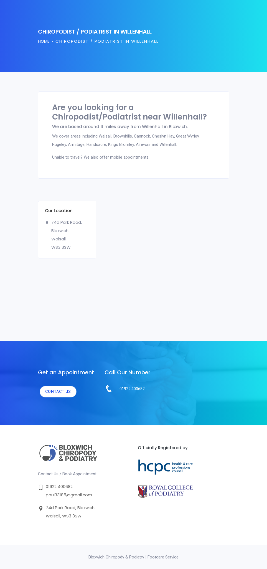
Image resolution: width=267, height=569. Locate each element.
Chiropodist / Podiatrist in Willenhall (107, 41)
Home (43, 41)
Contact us (58, 391)
